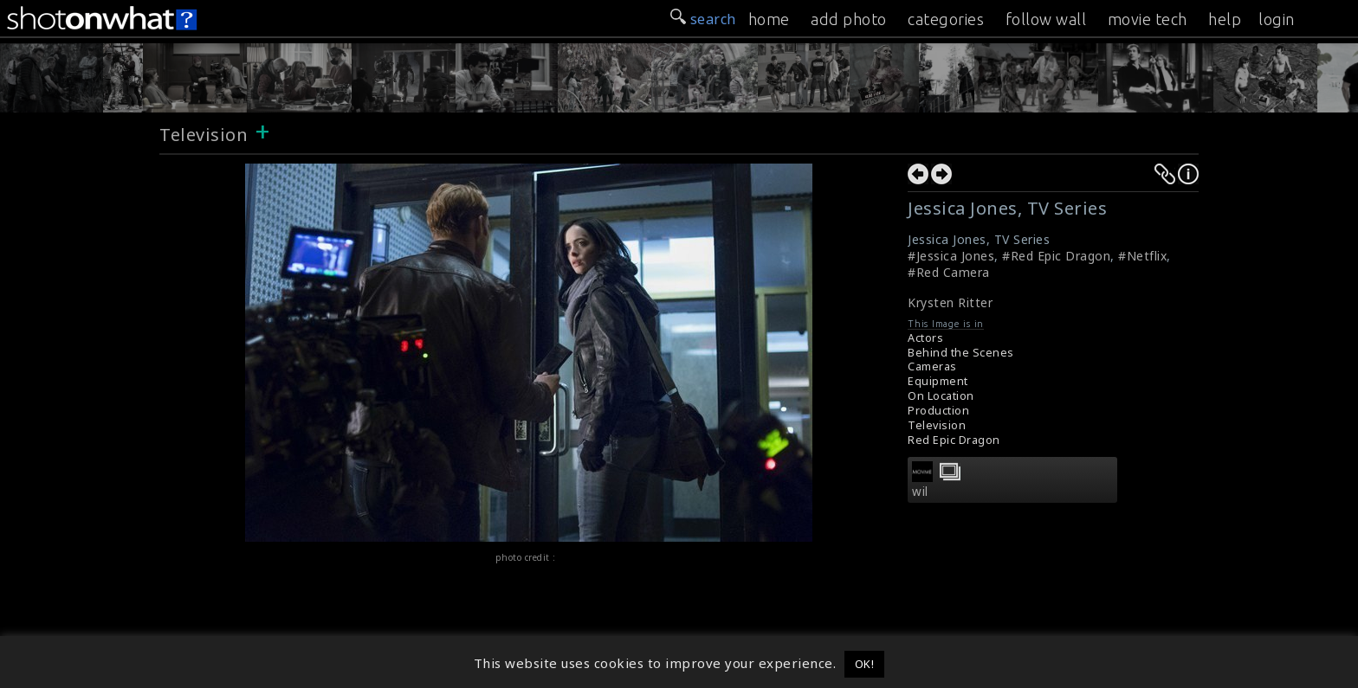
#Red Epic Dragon (1056, 256)
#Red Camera (949, 272)
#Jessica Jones (951, 256)
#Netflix (1142, 256)
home (769, 19)
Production (938, 410)
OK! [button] (865, 664)
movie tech (1147, 19)
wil (920, 491)
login (1276, 19)
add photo (849, 19)
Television (203, 134)
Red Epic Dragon (954, 440)
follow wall (1046, 19)
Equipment (938, 381)
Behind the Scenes (961, 352)
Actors (925, 338)
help (1224, 19)
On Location (941, 396)
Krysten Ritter (950, 302)
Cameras (932, 366)
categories (946, 19)
